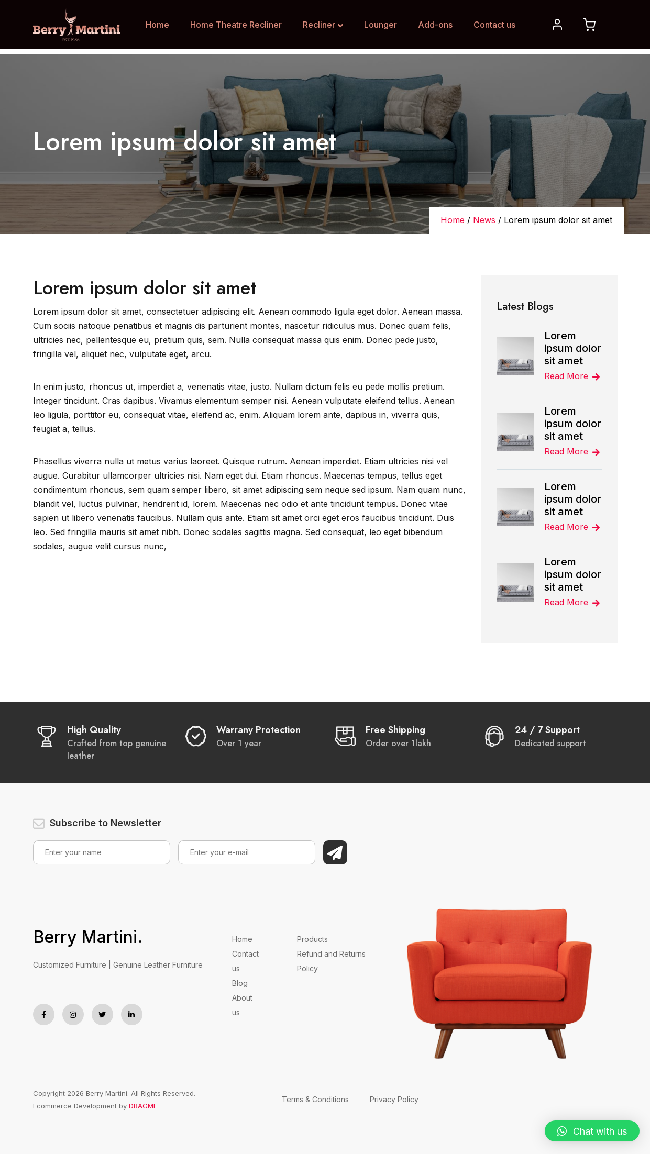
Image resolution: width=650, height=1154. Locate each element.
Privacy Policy (394, 1099)
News (484, 220)
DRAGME (143, 1106)
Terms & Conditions (315, 1099)
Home (157, 24)
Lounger (380, 24)
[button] (592, 1130)
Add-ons (435, 24)
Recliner (323, 24)
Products (312, 939)
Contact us (494, 24)
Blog (240, 983)
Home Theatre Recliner (236, 24)
